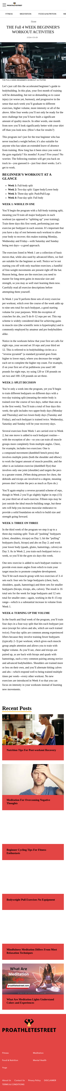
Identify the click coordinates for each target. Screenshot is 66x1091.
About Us (6, 1080)
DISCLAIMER (50, 1080)
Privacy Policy (34, 1080)
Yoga (4, 1067)
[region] (33, 390)
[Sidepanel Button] (4, 5)
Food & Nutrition (47, 14)
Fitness (9, 14)
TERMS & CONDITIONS (13, 1084)
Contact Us (19, 1080)
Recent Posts (17, 708)
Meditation (25, 14)
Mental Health (39, 1060)
